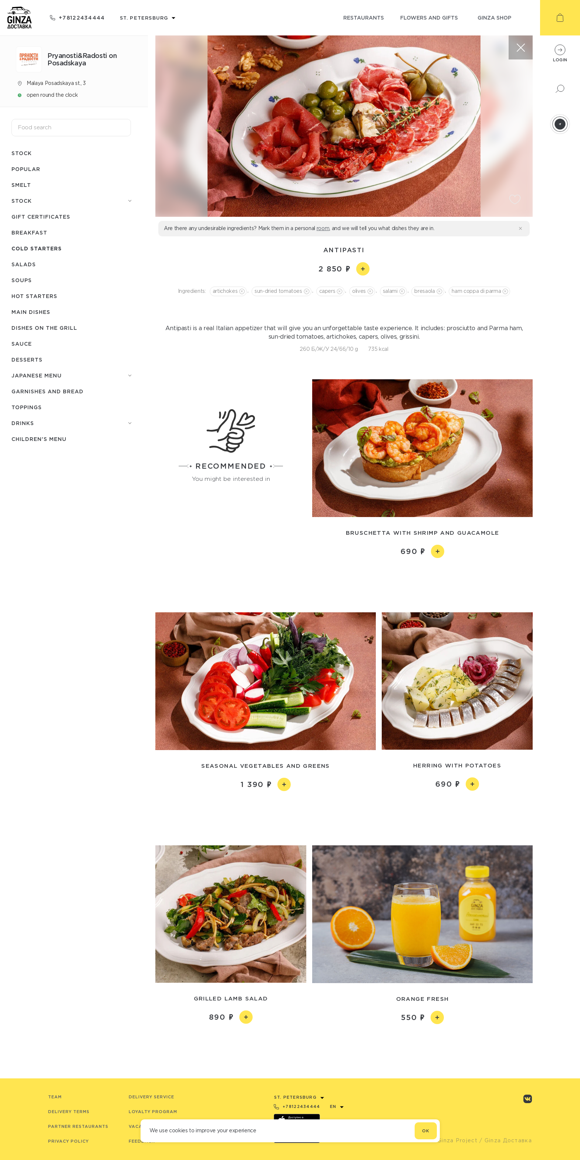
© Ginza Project (454, 1140)
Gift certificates (40, 216)
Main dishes (30, 312)
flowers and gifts (429, 17)
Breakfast (29, 232)
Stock (21, 153)
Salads (23, 264)
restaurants (363, 17)
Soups (21, 280)
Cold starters (36, 248)
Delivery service (151, 1097)
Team (55, 1097)
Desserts (27, 359)
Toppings (26, 407)
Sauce (21, 343)
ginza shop (494, 17)
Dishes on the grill (44, 328)
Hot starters (34, 296)
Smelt (21, 185)
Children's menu (39, 439)
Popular (25, 169)
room (323, 228)
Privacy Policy (68, 1141)
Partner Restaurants (78, 1126)
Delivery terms (69, 1111)
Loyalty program (153, 1111)
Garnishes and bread (47, 391)
